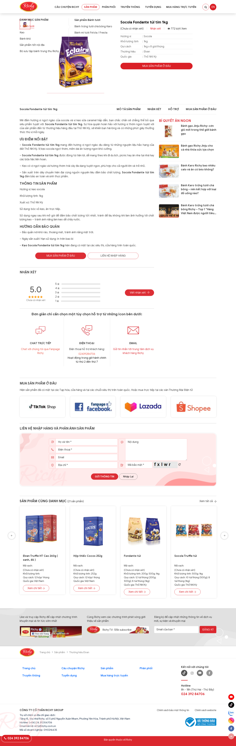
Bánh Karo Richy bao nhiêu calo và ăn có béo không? (198, 170)
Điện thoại (86, 346)
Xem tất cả (207, 502)
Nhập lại (128, 479)
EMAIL (133, 346)
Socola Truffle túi (185, 557)
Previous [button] (11, 537)
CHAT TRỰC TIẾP (40, 346)
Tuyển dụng (153, 7)
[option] (42, 554)
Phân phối (109, 7)
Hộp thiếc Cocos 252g (87, 557)
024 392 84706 (193, 696)
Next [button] (224, 537)
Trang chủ (44, 653)
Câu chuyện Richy (67, 7)
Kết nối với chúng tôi (194, 668)
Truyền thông (130, 7)
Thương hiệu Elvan (79, 653)
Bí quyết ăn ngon (175, 124)
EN (213, 7)
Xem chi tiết (36, 589)
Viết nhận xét (139, 295)
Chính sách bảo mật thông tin (173, 711)
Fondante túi (132, 557)
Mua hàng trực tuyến (181, 7)
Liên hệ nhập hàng (113, 258)
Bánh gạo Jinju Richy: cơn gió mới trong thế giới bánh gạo (198, 132)
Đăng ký (208, 631)
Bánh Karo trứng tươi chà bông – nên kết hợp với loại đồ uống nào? (198, 192)
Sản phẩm (90, 7)
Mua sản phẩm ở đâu (38, 386)
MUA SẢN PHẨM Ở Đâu (156, 66)
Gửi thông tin (104, 479)
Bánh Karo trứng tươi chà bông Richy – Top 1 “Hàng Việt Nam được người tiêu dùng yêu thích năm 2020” (198, 212)
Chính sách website (205, 711)
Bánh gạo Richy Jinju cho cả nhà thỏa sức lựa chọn (197, 150)
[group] (75, 58)
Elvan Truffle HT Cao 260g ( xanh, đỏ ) (40, 559)
